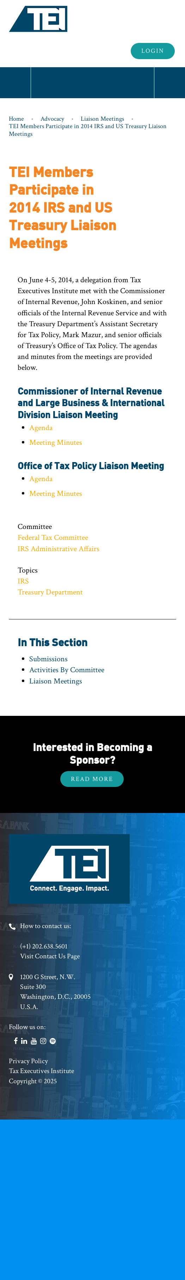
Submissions (48, 659)
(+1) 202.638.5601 (43, 946)
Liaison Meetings (102, 119)
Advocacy (52, 119)
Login (152, 51)
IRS (23, 581)
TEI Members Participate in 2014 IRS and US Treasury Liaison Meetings (88, 130)
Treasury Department (50, 592)
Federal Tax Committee (53, 537)
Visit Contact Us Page (50, 956)
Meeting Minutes (55, 442)
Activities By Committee (66, 670)
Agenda (41, 428)
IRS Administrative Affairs (58, 549)
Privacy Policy (28, 1061)
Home (16, 119)
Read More (92, 779)
